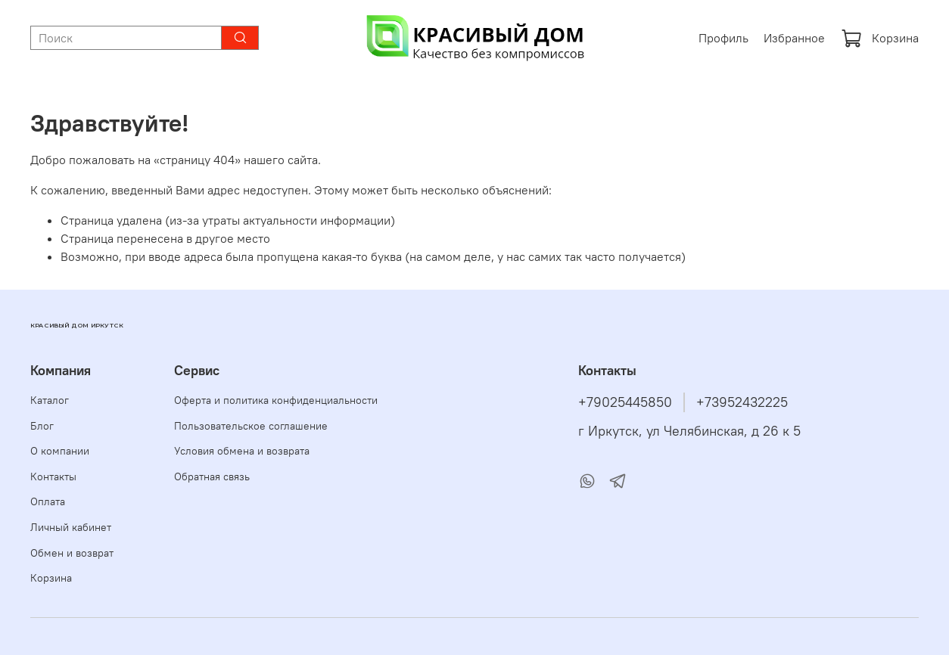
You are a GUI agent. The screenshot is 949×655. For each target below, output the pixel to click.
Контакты (53, 476)
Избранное (794, 37)
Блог (42, 426)
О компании (59, 451)
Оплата (47, 501)
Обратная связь (212, 476)
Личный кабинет (70, 527)
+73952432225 (742, 402)
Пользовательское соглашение (251, 426)
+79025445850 (625, 402)
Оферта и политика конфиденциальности (276, 400)
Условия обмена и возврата (242, 451)
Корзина (880, 37)
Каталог (49, 400)
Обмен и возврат (72, 553)
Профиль (723, 37)
